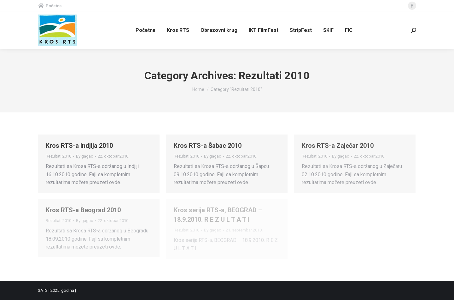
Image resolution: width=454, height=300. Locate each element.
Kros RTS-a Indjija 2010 (79, 145)
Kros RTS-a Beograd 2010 (83, 210)
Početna (49, 6)
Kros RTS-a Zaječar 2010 (338, 145)
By (84, 156)
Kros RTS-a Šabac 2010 (208, 145)
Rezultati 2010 (58, 156)
